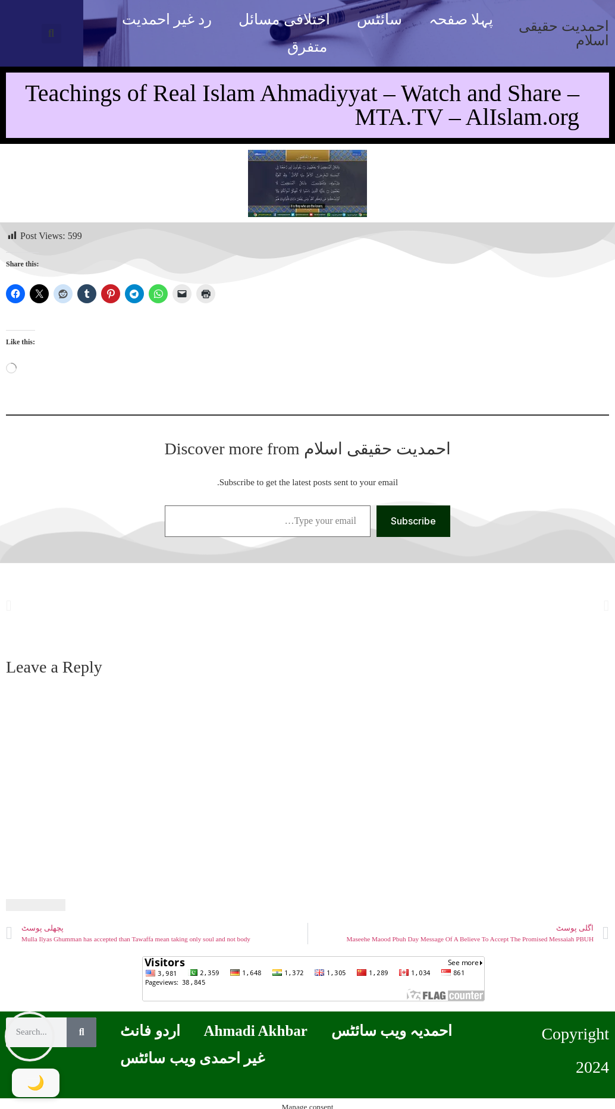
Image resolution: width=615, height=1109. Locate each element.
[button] (51, 33)
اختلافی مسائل (284, 19)
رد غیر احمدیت (167, 19)
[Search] (81, 1032)
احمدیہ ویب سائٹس (392, 1031)
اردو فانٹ (150, 1031)
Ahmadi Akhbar (256, 1031)
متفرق (307, 47)
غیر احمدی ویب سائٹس (192, 1058)
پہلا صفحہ (461, 19)
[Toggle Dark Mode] (35, 1083)
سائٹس (379, 19)
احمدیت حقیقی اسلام (564, 33)
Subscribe (413, 521)
